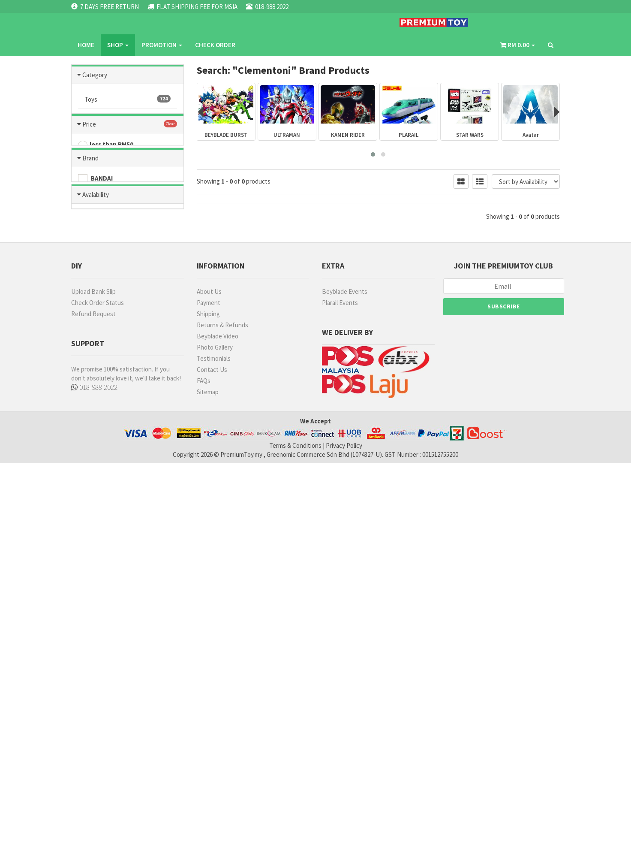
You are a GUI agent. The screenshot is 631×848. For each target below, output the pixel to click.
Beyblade (127, 193)
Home (156, 23)
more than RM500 (109, 395)
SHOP (188, 23)
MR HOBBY (99, 467)
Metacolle (127, 230)
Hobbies (127, 117)
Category (94, 74)
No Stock (97, 587)
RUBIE (93, 528)
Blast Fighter (127, 287)
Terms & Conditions (295, 830)
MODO (93, 515)
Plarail (127, 249)
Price (89, 314)
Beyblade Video (217, 721)
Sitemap (208, 777)
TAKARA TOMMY (107, 503)
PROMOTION (232, 23)
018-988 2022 (97, 772)
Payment (208, 687)
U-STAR (95, 479)
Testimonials (214, 743)
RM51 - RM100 (103, 347)
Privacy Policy (344, 830)
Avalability (95, 554)
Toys (127, 98)
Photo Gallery (215, 732)
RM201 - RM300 (105, 371)
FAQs (203, 765)
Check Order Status (97, 687)
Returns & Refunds (222, 710)
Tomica (127, 155)
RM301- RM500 (104, 383)
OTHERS (96, 491)
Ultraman (127, 268)
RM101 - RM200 (105, 359)
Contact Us (212, 754)
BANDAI (95, 443)
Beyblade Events (344, 676)
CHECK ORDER (286, 23)
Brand (90, 422)
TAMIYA (95, 455)
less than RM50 (105, 335)
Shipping (208, 698)
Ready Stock (103, 575)
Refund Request (93, 698)
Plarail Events (340, 687)
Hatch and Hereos (127, 174)
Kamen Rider (127, 212)
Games (127, 136)
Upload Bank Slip (93, 676)
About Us (209, 676)
